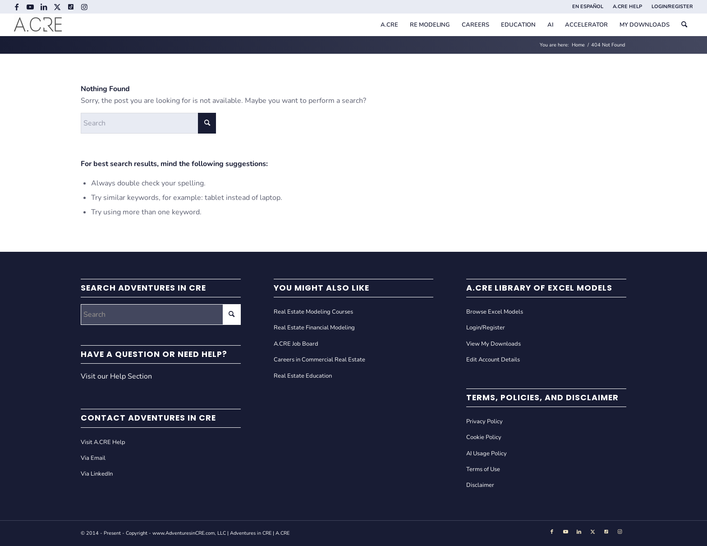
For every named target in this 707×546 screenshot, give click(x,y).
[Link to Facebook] (16, 7)
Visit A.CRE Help (103, 442)
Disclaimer (480, 485)
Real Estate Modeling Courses (313, 312)
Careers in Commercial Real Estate (319, 360)
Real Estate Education (303, 376)
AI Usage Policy (486, 453)
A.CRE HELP (627, 6)
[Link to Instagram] (84, 7)
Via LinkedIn (97, 474)
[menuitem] (588, 7)
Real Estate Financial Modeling (314, 328)
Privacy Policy (484, 421)
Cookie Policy (483, 437)
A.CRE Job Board (296, 344)
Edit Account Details (493, 360)
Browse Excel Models (494, 312)
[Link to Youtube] (30, 7)
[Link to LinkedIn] (43, 7)
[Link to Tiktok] (70, 7)
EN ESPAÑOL (587, 6)
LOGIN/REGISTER (672, 6)
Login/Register (485, 328)
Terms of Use (483, 469)
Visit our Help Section (116, 376)
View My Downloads (493, 344)
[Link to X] (57, 7)
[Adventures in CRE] (38, 25)
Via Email (93, 458)
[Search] (684, 25)
